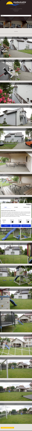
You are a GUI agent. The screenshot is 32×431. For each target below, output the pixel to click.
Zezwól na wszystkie (26, 225)
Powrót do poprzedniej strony (7, 427)
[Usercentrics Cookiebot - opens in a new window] (27, 204)
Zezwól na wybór (16, 225)
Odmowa (5, 225)
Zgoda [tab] (6, 207)
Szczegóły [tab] (16, 207)
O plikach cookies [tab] (26, 207)
